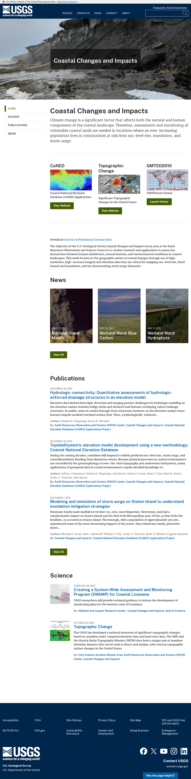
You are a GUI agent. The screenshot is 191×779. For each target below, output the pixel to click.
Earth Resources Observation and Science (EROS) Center (90, 425)
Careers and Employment (106, 732)
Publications (17, 125)
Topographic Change (93, 626)
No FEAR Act (11, 730)
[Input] (166, 13)
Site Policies (74, 720)
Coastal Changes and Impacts (144, 425)
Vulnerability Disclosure (74, 732)
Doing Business (139, 730)
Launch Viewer (159, 201)
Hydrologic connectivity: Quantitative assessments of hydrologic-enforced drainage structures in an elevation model (111, 395)
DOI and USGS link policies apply (173, 722)
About (126, 13)
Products (83, 13)
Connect (111, 13)
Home (12, 108)
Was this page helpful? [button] (160, 775)
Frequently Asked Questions (170, 7)
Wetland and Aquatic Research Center (102, 610)
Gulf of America (175, 610)
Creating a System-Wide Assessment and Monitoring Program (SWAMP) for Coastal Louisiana (123, 592)
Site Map (135, 720)
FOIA (38, 720)
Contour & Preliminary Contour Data (88, 239)
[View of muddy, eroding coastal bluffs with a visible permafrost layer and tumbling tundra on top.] (95, 59)
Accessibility (11, 720)
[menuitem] (67, 11)
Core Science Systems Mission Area (100, 654)
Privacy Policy (107, 720)
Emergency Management (170, 732)
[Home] (17, 16)
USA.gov (40, 730)
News (97, 13)
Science (67, 13)
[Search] (185, 13)
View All (58, 354)
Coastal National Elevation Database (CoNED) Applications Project (134, 538)
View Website (61, 205)
